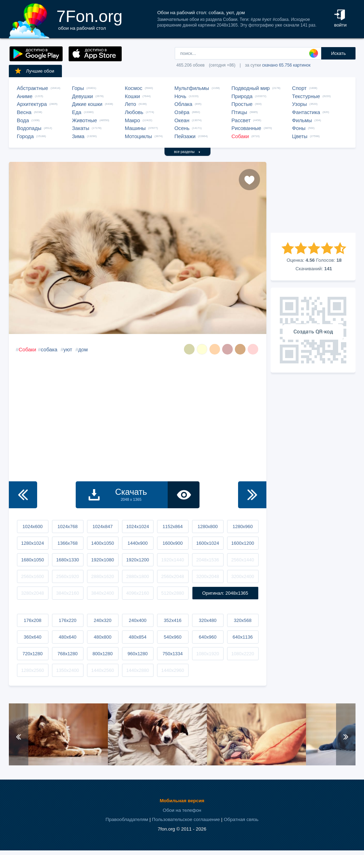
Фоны (299, 128)
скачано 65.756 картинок (286, 65)
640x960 (207, 637)
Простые (242, 104)
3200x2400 (242, 576)
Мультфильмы (191, 88)
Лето (130, 104)
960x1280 (137, 653)
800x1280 (102, 653)
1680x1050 (32, 559)
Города (25, 136)
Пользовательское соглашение (186, 819)
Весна (24, 112)
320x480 (207, 620)
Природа (242, 96)
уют (67, 349)
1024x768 (67, 526)
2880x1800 (137, 576)
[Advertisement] (313, 197)
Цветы (299, 136)
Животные (84, 120)
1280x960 (242, 526)
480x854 (137, 637)
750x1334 (172, 653)
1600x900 (172, 543)
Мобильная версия (182, 800)
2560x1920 (67, 576)
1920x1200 (137, 559)
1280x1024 (32, 543)
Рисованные (246, 128)
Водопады (29, 128)
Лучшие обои (34, 71)
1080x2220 (242, 653)
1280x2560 (32, 670)
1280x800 (207, 526)
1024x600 (32, 526)
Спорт (299, 88)
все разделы (187, 152)
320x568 (243, 620)
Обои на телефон (182, 810)
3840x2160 (67, 593)
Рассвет (240, 120)
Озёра (182, 112)
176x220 (67, 620)
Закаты (80, 128)
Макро (132, 120)
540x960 (172, 637)
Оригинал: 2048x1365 (225, 593)
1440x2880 (137, 670)
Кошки (132, 96)
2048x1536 (207, 559)
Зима (78, 136)
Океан (181, 120)
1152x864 (172, 526)
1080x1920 (207, 653)
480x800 (102, 637)
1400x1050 (102, 543)
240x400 (137, 620)
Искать (338, 53)
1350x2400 (67, 670)
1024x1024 (137, 526)
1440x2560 (102, 670)
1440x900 (137, 543)
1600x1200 (242, 543)
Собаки (240, 136)
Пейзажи (185, 136)
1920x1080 (102, 559)
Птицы (239, 112)
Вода (23, 120)
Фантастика (306, 112)
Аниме (25, 96)
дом (83, 349)
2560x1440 (242, 559)
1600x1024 (207, 543)
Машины (135, 128)
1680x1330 (67, 559)
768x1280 (67, 653)
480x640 (67, 637)
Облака (183, 104)
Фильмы (302, 120)
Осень (182, 128)
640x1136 (242, 637)
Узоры (299, 104)
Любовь (134, 112)
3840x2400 (102, 593)
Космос (134, 88)
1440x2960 (172, 670)
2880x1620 (102, 576)
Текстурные (306, 96)
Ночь (180, 96)
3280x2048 (32, 593)
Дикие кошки (87, 104)
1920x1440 (172, 559)
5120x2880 (172, 593)
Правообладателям (126, 819)
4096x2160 (137, 593)
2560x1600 (32, 576)
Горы (78, 88)
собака (49, 349)
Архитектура (32, 104)
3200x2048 (207, 576)
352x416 (172, 620)
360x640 (32, 637)
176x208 (32, 620)
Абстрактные (32, 88)
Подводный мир (250, 88)
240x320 (102, 620)
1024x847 (102, 526)
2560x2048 (172, 576)
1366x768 (67, 543)
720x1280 (32, 653)
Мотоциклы (138, 136)
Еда (76, 112)
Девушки (82, 96)
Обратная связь (241, 819)
